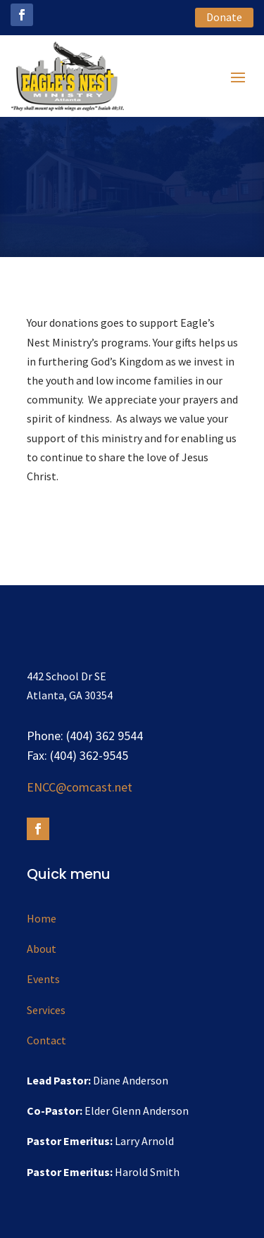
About (41, 949)
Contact (46, 1040)
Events (43, 979)
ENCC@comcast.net (79, 787)
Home (41, 918)
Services (46, 1010)
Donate (224, 17)
